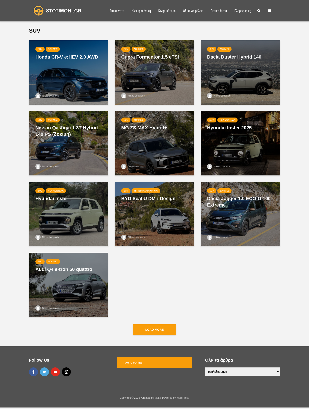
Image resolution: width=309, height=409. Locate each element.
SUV (40, 49)
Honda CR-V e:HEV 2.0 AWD (66, 57)
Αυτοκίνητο (117, 11)
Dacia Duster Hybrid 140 (234, 57)
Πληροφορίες (242, 11)
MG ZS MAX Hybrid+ (144, 127)
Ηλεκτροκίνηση (141, 11)
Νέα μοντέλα (227, 120)
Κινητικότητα (167, 11)
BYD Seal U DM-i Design (148, 198)
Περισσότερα (219, 11)
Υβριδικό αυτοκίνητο (146, 191)
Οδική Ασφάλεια (193, 11)
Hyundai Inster (51, 198)
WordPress (183, 399)
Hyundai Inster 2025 (229, 127)
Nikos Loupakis (47, 95)
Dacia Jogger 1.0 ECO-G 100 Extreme (239, 202)
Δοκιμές (53, 49)
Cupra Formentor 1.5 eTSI (150, 57)
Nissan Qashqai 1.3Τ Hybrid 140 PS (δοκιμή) (66, 131)
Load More (154, 329)
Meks (158, 399)
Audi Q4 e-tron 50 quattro (63, 269)
